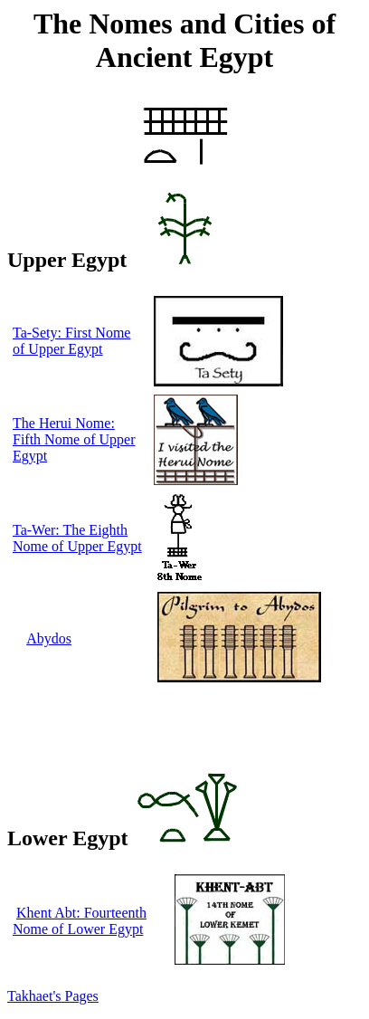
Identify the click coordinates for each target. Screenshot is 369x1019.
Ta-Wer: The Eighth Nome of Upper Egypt (77, 538)
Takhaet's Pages (53, 996)
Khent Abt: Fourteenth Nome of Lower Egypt (80, 921)
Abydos (48, 638)
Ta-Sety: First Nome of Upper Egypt (71, 341)
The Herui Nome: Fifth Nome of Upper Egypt (74, 439)
